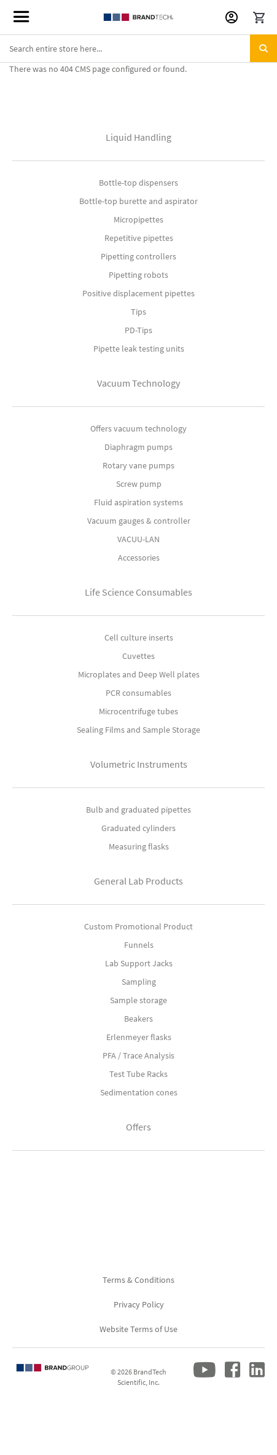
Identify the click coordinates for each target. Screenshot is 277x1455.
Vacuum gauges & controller (138, 520)
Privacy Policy (139, 1304)
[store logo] (138, 17)
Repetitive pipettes (138, 237)
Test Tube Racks (138, 1073)
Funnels (139, 944)
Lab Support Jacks (139, 963)
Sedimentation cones (139, 1092)
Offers (138, 1127)
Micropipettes (138, 219)
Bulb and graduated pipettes (138, 809)
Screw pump (139, 483)
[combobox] (138, 48)
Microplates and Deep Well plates (139, 674)
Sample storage (138, 1000)
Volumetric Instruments (138, 764)
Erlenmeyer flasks (138, 1037)
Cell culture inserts (138, 637)
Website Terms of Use (138, 1329)
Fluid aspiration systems (138, 502)
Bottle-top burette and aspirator (138, 201)
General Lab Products (138, 881)
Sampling (139, 981)
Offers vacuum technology (138, 428)
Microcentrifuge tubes (138, 711)
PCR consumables (138, 692)
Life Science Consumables (138, 592)
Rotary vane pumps (138, 465)
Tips (138, 311)
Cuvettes (138, 655)
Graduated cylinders (138, 828)
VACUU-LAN (138, 539)
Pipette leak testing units (138, 348)
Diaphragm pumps (138, 446)
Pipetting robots (138, 274)
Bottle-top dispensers (138, 182)
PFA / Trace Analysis (138, 1055)
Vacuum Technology (138, 383)
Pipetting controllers (138, 256)
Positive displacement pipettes (138, 293)
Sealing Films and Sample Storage (138, 729)
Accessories (139, 557)
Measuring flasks (139, 846)
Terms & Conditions (138, 1279)
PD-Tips (138, 330)
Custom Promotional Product (138, 926)
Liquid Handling (138, 137)
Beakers (138, 1018)
